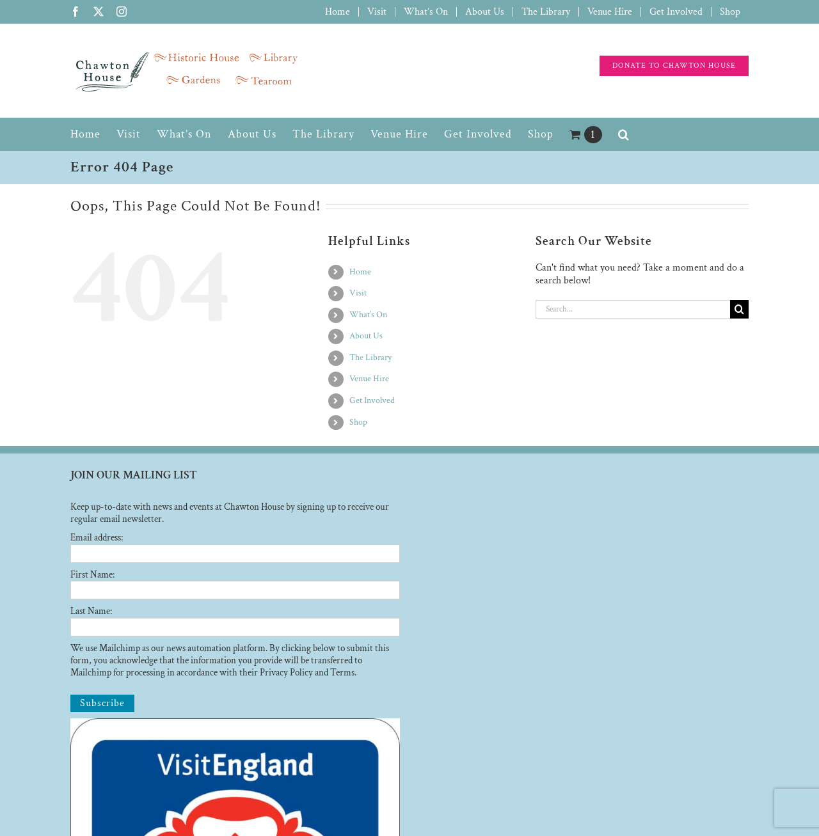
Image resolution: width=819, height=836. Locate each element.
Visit (358, 293)
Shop (358, 422)
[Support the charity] (674, 66)
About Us (366, 336)
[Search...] (633, 309)
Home (360, 272)
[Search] (739, 309)
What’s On (368, 314)
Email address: (96, 538)
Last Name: (91, 611)
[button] (624, 134)
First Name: (92, 575)
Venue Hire (369, 378)
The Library (370, 357)
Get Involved (372, 400)
